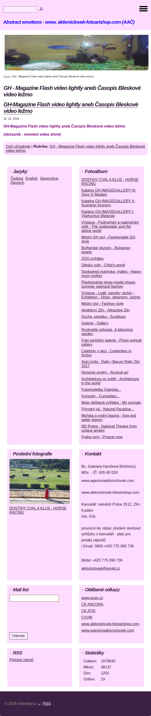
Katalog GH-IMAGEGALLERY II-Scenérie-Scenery (108, 203)
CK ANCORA (92, 604)
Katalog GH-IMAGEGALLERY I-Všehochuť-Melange (108, 214)
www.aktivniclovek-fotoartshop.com (110, 624)
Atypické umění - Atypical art (105, 372)
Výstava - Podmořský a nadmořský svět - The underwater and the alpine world (110, 226)
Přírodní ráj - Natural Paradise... (108, 409)
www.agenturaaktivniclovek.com (108, 630)
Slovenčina (49, 178)
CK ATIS (88, 611)
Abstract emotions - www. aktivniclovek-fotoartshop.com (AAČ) (68, 22)
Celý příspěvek (18, 146)
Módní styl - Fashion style (103, 304)
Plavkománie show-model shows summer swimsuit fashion (108, 284)
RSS (47, 704)
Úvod (6, 76)
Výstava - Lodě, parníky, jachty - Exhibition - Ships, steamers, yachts (111, 295)
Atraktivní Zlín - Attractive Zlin (106, 310)
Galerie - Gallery (95, 323)
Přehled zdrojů (21, 660)
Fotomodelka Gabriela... (101, 390)
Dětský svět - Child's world (103, 265)
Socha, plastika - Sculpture (104, 317)
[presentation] (41, 617)
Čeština (17, 178)
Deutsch (17, 183)
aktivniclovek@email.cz (101, 568)
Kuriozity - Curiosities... (101, 396)
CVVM (87, 617)
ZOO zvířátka (93, 259)
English (32, 178)
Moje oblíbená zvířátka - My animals (111, 403)
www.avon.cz (92, 598)
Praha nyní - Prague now (102, 437)
